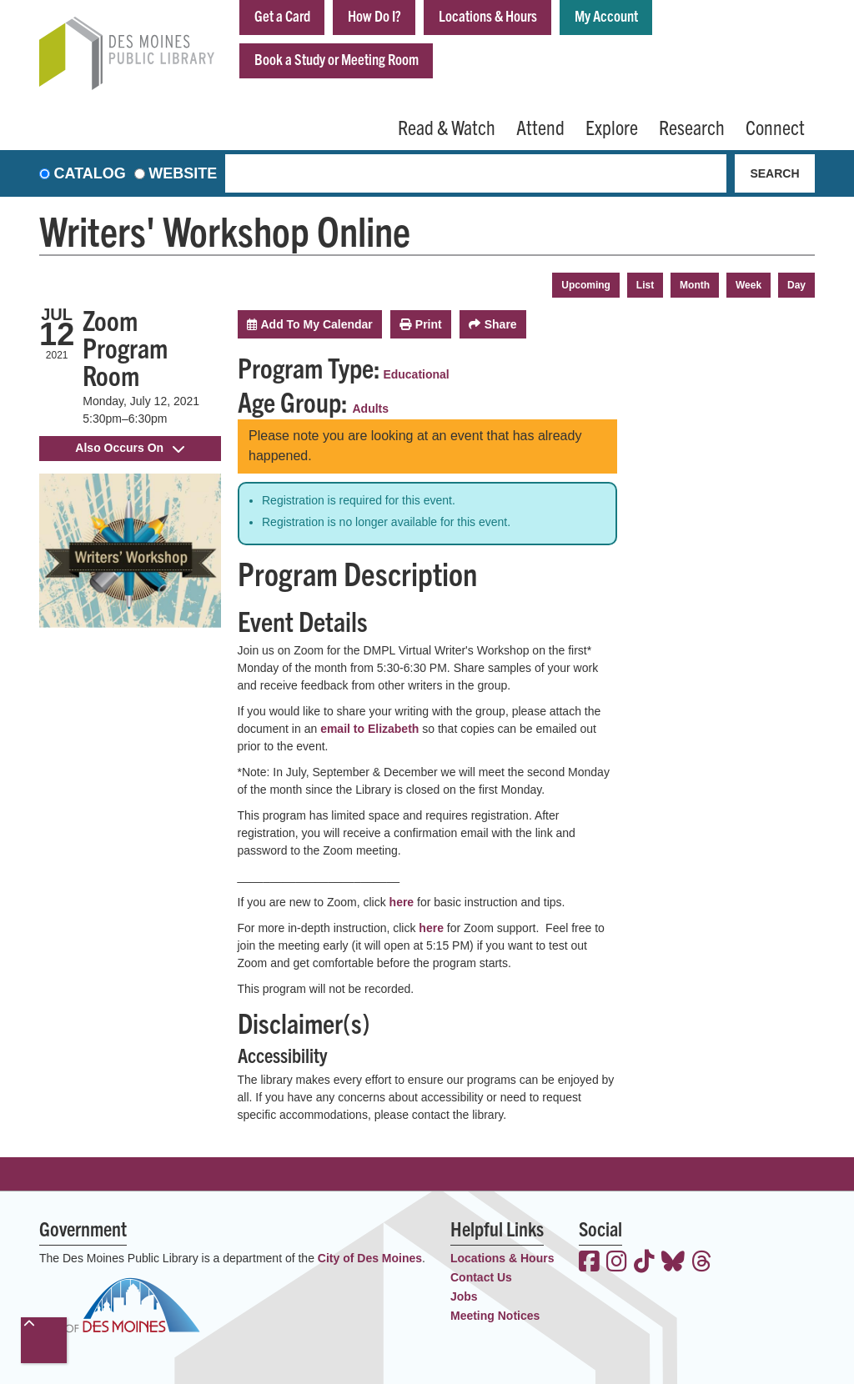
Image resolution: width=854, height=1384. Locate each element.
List (645, 285)
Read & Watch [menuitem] (446, 126)
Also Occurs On (129, 447)
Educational (416, 374)
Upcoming (585, 285)
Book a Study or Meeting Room (336, 58)
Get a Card (282, 15)
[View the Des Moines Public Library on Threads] (701, 1263)
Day (796, 285)
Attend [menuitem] (540, 126)
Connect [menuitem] (775, 126)
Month (695, 285)
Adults (371, 408)
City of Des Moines (370, 1258)
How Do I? (374, 15)
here (401, 902)
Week (748, 285)
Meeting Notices (495, 1315)
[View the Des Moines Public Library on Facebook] (589, 1263)
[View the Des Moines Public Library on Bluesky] (673, 1263)
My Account (606, 15)
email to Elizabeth (369, 728)
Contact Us (481, 1277)
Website (182, 173)
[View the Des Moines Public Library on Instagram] (616, 1263)
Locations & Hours (488, 15)
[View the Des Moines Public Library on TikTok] (644, 1263)
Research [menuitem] (692, 126)
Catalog (90, 173)
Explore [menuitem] (611, 126)
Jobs (464, 1296)
